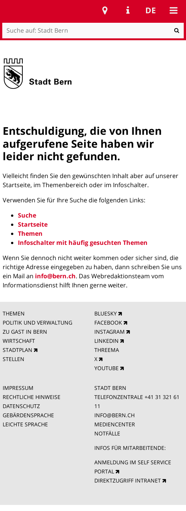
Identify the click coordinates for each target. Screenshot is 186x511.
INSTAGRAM (109, 331)
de (150, 10)
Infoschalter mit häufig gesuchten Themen (83, 242)
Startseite (33, 224)
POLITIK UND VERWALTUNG (37, 322)
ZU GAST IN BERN (25, 331)
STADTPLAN (17, 349)
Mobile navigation (173, 10)
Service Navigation (128, 10)
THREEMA (106, 349)
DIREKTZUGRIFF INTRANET (127, 480)
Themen (30, 233)
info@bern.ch (55, 276)
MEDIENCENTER (114, 424)
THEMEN (14, 313)
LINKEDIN (106, 340)
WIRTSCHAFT (19, 340)
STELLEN (13, 359)
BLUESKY (105, 313)
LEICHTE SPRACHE (25, 424)
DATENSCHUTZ (21, 406)
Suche (27, 215)
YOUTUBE (106, 368)
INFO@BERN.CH (114, 415)
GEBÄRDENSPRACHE (28, 415)
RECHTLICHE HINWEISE (31, 397)
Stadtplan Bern (105, 10)
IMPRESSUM (18, 387)
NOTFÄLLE (107, 433)
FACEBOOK (108, 322)
